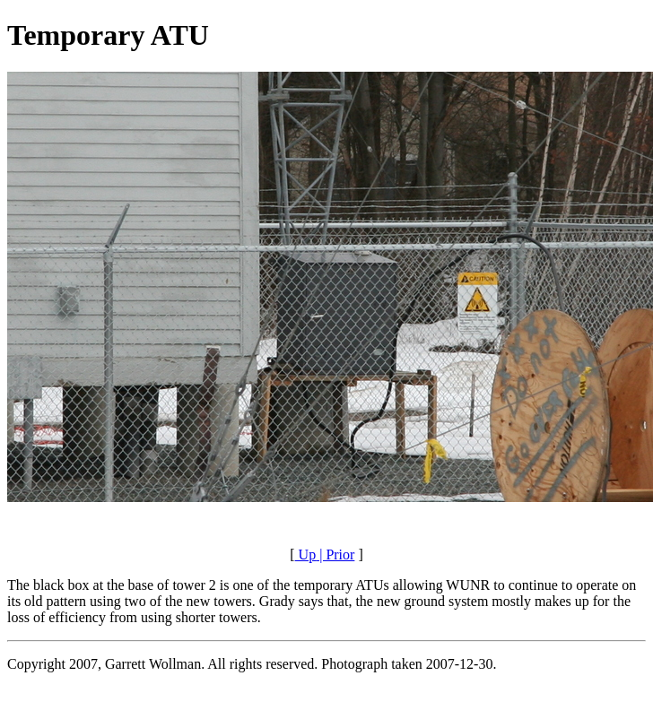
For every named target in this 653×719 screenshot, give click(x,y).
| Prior (335, 554)
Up (306, 554)
